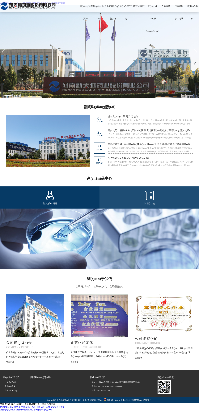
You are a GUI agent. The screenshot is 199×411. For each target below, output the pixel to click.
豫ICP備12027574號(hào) (93, 400)
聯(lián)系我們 (192, 8)
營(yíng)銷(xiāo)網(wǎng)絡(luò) (152, 8)
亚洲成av (20, 410)
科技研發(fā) (139, 6)
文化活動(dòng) (11, 390)
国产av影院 (43, 410)
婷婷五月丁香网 (31, 410)
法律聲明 (147, 400)
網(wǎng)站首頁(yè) (86, 8)
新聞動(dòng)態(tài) (113, 8)
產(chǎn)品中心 (126, 8)
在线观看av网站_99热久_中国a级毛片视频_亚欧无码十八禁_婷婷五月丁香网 (32, 407)
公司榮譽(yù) (116, 286)
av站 (50, 410)
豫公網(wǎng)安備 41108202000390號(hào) (125, 400)
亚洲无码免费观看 (7, 410)
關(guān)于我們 (99, 8)
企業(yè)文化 (100, 286)
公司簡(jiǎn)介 (83, 286)
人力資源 (165, 6)
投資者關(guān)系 (179, 8)
